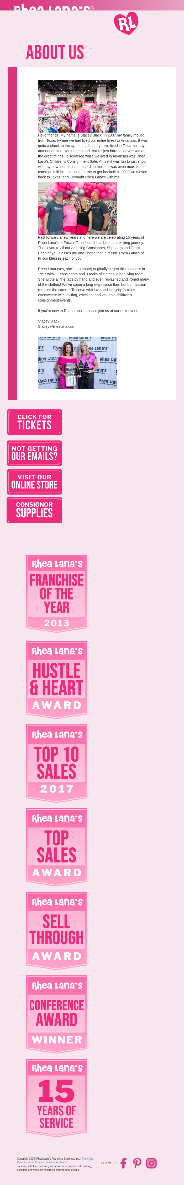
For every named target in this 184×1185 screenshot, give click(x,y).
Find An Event (58, 1162)
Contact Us (41, 1162)
